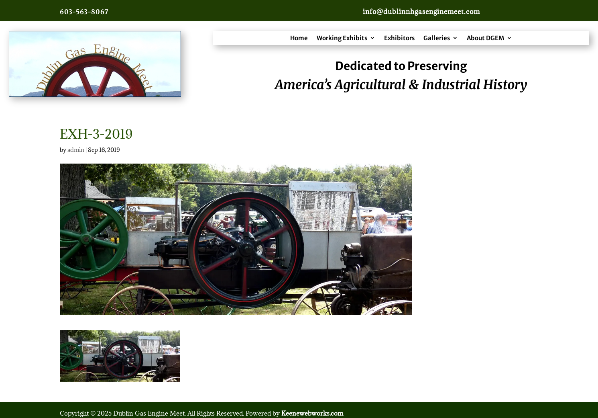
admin (75, 150)
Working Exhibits (342, 38)
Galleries (436, 38)
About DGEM (485, 38)
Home (299, 38)
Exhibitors (399, 38)
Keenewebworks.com (312, 413)
